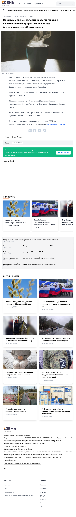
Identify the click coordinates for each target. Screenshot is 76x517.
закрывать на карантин (55, 124)
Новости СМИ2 (8, 161)
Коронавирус (17, 143)
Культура (43, 496)
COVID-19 (43, 499)
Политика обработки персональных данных (18, 496)
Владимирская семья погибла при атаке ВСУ (23, 10)
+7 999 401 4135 (22, 446)
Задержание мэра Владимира (49, 10)
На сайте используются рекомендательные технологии (22, 464)
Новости (27, 3)
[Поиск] (62, 3)
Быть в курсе (63, 153)
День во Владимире (8, 3)
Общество (43, 492)
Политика (43, 485)
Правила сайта (9, 492)
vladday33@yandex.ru (25, 449)
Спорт (42, 506)
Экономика (43, 488)
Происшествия (45, 503)
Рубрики (38, 3)
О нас (6, 488)
